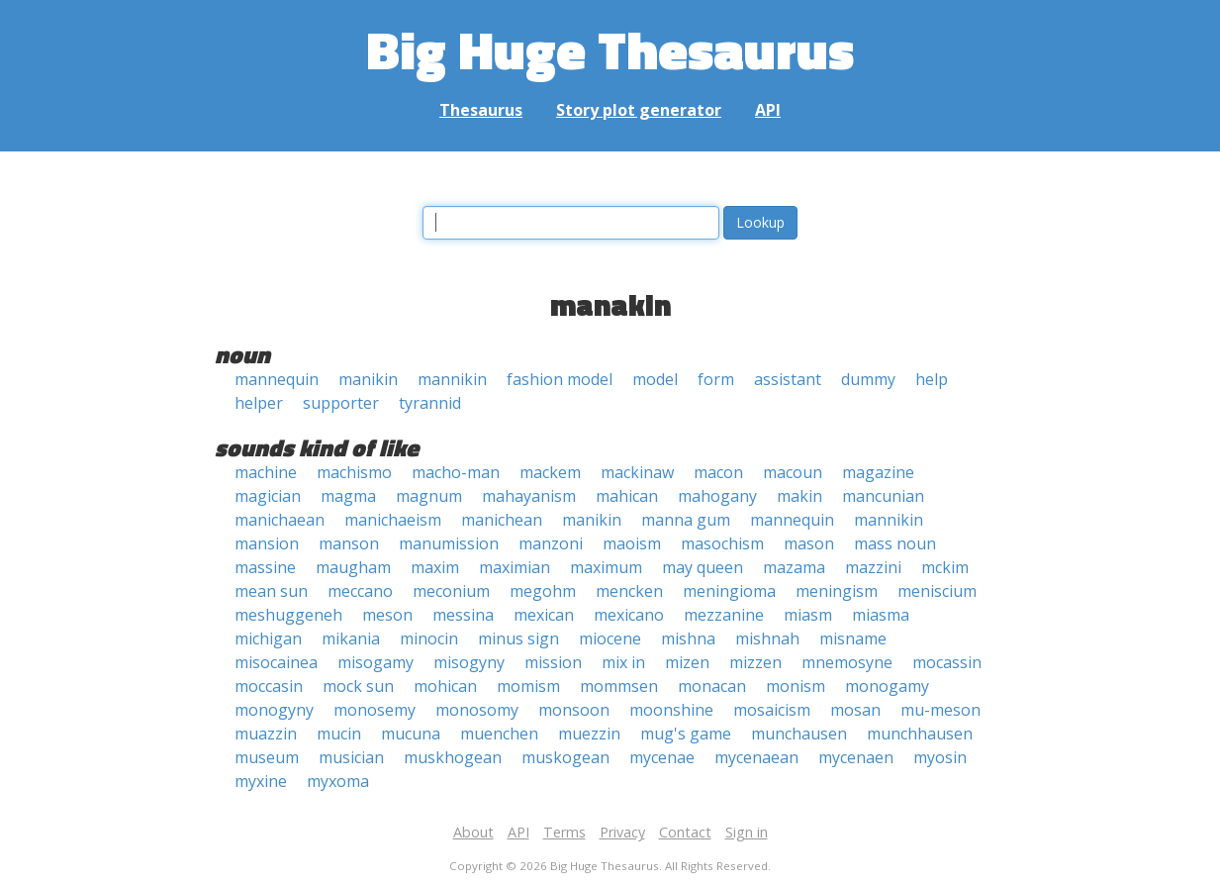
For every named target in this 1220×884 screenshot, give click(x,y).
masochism (722, 543)
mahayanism (529, 496)
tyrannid (430, 403)
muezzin (589, 733)
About (473, 832)
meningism (837, 591)
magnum (429, 496)
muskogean (565, 757)
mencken (629, 591)
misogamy (375, 662)
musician (351, 757)
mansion (267, 543)
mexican (544, 615)
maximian (514, 567)
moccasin (269, 686)
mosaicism (771, 710)
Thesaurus (480, 110)
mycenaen (855, 757)
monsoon (574, 710)
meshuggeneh (288, 615)
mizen (687, 662)
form (716, 379)
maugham (353, 567)
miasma (880, 615)
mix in (623, 662)
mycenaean (756, 757)
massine (265, 567)
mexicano (629, 615)
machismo (354, 472)
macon (718, 472)
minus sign (518, 638)
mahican (627, 496)
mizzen (755, 662)
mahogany (717, 496)
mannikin (452, 379)
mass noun (895, 543)
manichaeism (392, 520)
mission (553, 662)
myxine (261, 781)
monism (795, 686)
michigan (268, 638)
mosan (855, 710)
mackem (550, 472)
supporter (341, 403)
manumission (449, 543)
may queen (702, 567)
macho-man (456, 472)
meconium (451, 591)
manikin (368, 379)
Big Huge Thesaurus (610, 49)
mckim (945, 567)
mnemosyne (846, 662)
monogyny (274, 710)
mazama (794, 567)
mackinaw (637, 472)
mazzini (873, 567)
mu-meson (940, 710)
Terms (564, 832)
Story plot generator (638, 110)
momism (528, 686)
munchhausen (920, 733)
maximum (606, 567)
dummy (868, 379)
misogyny (469, 662)
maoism (632, 543)
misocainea (276, 662)
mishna (688, 638)
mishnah (767, 638)
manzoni (550, 543)
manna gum (685, 520)
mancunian (883, 496)
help (931, 379)
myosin (940, 757)
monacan (712, 686)
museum (267, 757)
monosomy (476, 710)
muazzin (266, 733)
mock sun (358, 686)
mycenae (662, 757)
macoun (792, 472)
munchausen (799, 733)
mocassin (947, 662)
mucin (339, 733)
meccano (360, 591)
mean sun (271, 591)
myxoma (338, 781)
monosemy (374, 710)
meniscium (937, 591)
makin (799, 496)
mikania (351, 638)
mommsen (619, 686)
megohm (543, 591)
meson (387, 615)
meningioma (729, 591)
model (655, 379)
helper (259, 403)
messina (463, 615)
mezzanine (724, 615)
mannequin (277, 379)
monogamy (887, 686)
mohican (445, 686)
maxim (435, 567)
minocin (429, 638)
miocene (610, 638)
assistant (787, 379)
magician (268, 496)
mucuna (410, 733)
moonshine (671, 710)
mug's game (685, 733)
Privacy (622, 832)
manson (349, 543)
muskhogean (453, 757)
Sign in (746, 832)
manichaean (280, 520)
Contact (685, 832)
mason (809, 543)
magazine (878, 472)
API (768, 110)
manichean (501, 520)
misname (853, 638)
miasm (808, 615)
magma (348, 496)
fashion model (559, 379)
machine (266, 472)
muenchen (499, 733)
